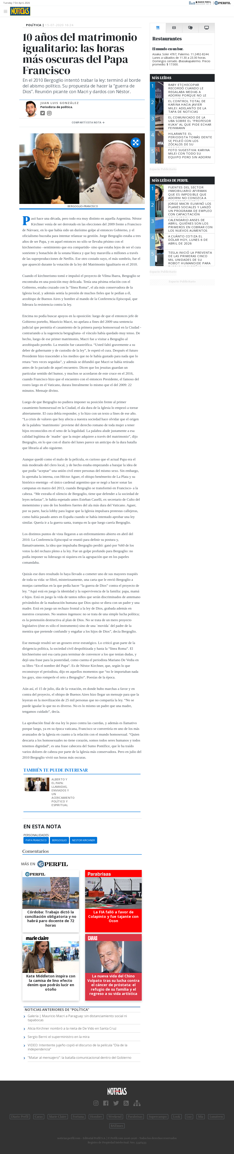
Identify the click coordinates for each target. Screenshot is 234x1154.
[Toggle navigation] (6, 11)
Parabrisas (135, 1117)
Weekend (115, 1117)
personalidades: (36, 835)
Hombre (96, 1117)
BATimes (117, 1126)
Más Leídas (161, 77)
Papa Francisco (36, 840)
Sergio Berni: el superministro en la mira (58, 1037)
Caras (39, 1117)
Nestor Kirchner (83, 840)
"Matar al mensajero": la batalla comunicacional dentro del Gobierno (79, 1057)
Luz (189, 1117)
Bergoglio (59, 840)
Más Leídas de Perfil (170, 180)
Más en (44, 864)
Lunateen (216, 1117)
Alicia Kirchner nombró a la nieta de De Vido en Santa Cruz (72, 1028)
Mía (200, 1117)
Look (176, 1117)
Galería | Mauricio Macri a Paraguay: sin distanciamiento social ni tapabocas (77, 1018)
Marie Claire (57, 1117)
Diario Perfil (20, 1117)
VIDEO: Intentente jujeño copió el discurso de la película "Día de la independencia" (77, 1047)
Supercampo (158, 1117)
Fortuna (78, 1117)
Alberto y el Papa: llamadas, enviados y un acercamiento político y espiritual (63, 792)
